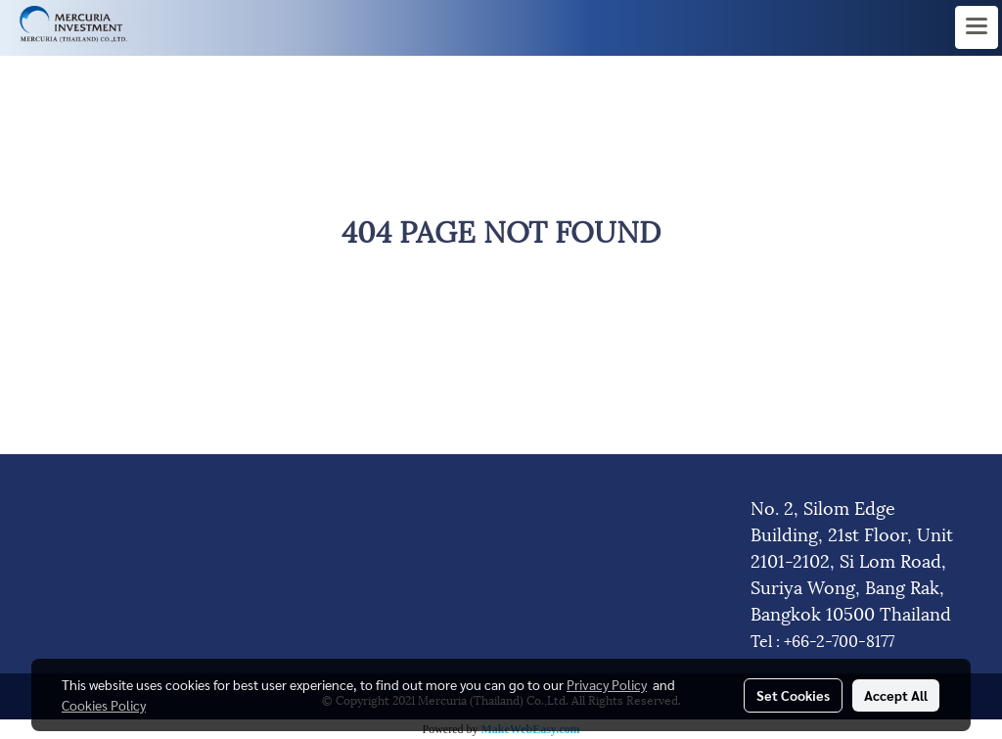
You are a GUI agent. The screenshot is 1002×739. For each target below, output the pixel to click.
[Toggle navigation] (976, 27)
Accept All (896, 695)
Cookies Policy (104, 705)
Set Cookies (793, 695)
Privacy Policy (607, 684)
